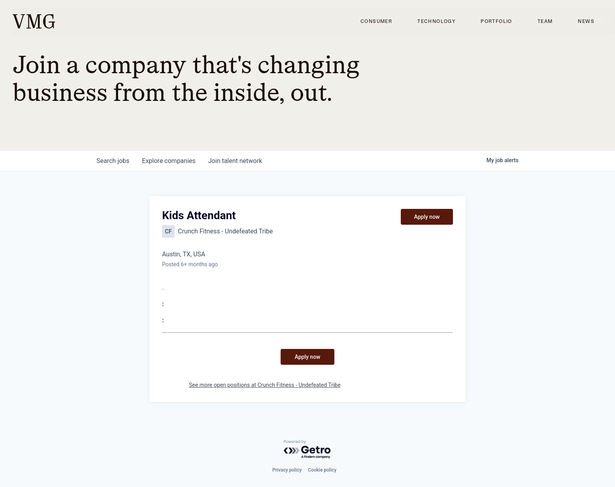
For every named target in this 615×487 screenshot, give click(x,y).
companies (168, 161)
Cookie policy (322, 470)
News (586, 21)
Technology (436, 21)
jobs (112, 161)
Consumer (376, 21)
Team (545, 21)
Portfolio (496, 21)
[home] (34, 21)
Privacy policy (287, 470)
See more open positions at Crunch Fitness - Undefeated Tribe (265, 385)
